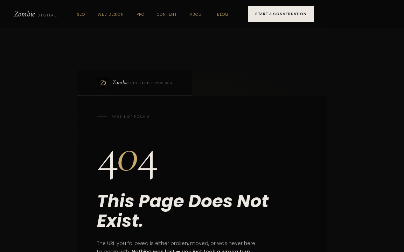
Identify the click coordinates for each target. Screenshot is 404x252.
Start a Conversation (281, 14)
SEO (81, 14)
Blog (222, 14)
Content (167, 14)
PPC (140, 14)
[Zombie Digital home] (35, 14)
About (197, 14)
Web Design (111, 14)
